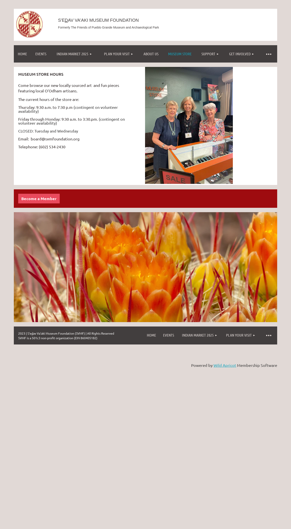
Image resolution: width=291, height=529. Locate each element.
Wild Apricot (225, 365)
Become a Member (39, 198)
